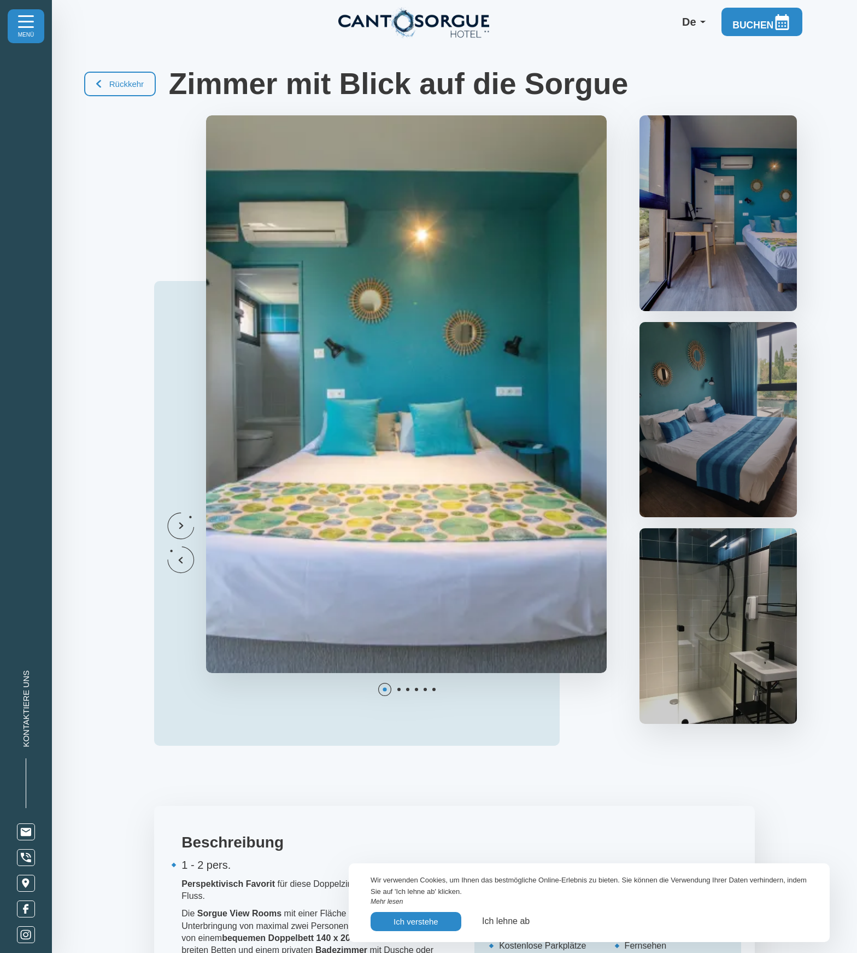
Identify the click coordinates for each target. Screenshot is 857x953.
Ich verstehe (416, 921)
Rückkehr (120, 84)
